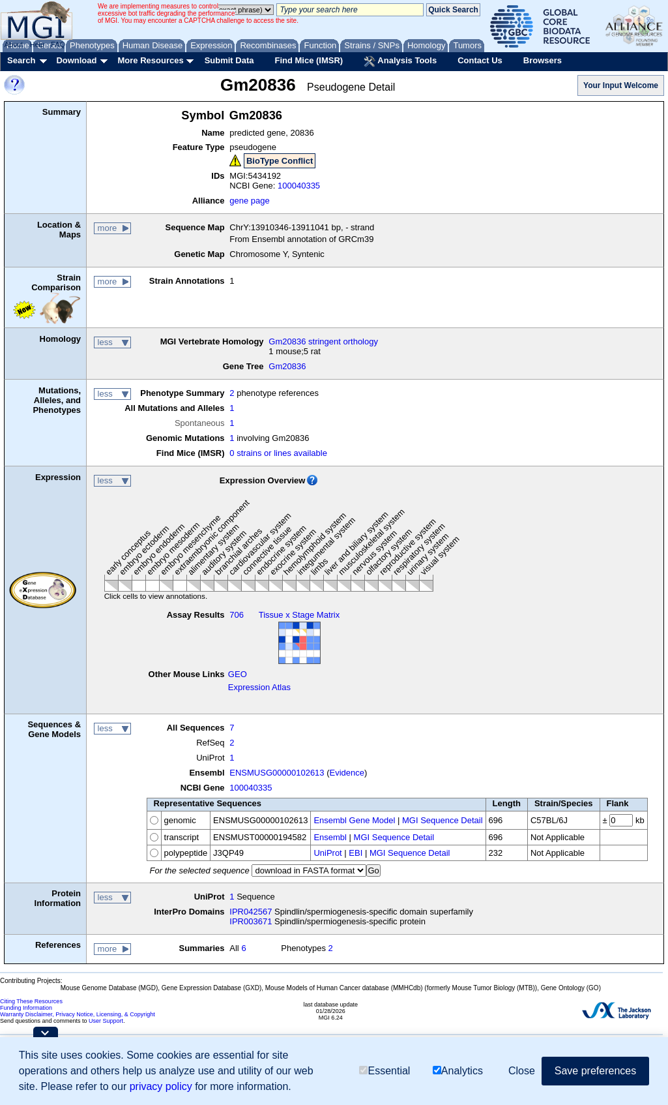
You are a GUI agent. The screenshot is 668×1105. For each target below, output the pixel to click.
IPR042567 (250, 911)
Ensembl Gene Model (354, 820)
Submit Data (229, 60)
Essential (384, 1070)
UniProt (327, 853)
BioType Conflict (279, 161)
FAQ (58, 44)
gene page (249, 200)
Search (21, 60)
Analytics (458, 1070)
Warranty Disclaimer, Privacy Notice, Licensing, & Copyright (77, 1014)
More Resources (150, 60)
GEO (237, 674)
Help (36, 44)
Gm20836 (287, 366)
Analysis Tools (400, 61)
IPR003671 (250, 921)
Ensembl (330, 837)
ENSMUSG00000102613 (276, 773)
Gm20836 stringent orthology (323, 341)
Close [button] (521, 1070)
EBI (355, 853)
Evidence (347, 773)
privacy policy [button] (161, 1086)
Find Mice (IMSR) (308, 60)
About (14, 44)
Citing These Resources (31, 1001)
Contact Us (479, 60)
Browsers (542, 60)
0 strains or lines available (278, 453)
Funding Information (26, 1008)
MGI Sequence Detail (442, 820)
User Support (106, 1021)
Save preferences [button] (595, 1070)
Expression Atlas (259, 687)
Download (76, 60)
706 (236, 615)
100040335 (299, 185)
